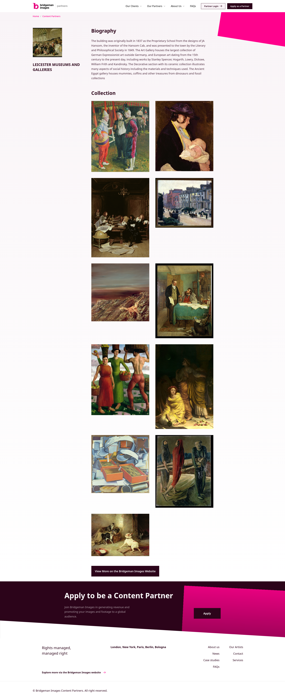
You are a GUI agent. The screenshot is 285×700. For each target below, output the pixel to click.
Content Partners (51, 16)
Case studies (211, 660)
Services (238, 660)
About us (214, 647)
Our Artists (236, 647)
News (215, 653)
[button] (133, 6)
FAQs (193, 6)
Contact (238, 653)
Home (36, 16)
